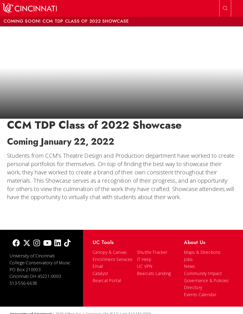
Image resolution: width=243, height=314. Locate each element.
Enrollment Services (113, 259)
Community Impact (203, 273)
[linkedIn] (57, 243)
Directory (193, 287)
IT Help (144, 259)
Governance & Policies (206, 280)
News (189, 266)
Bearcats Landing (154, 273)
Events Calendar (200, 294)
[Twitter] (27, 243)
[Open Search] (225, 8)
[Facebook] (16, 243)
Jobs (188, 259)
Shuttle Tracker (152, 252)
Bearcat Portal (107, 280)
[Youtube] (47, 243)
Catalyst (100, 273)
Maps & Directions (202, 252)
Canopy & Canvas (110, 252)
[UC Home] (29, 8)
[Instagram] (36, 243)
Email (98, 266)
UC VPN (145, 266)
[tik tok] (67, 243)
